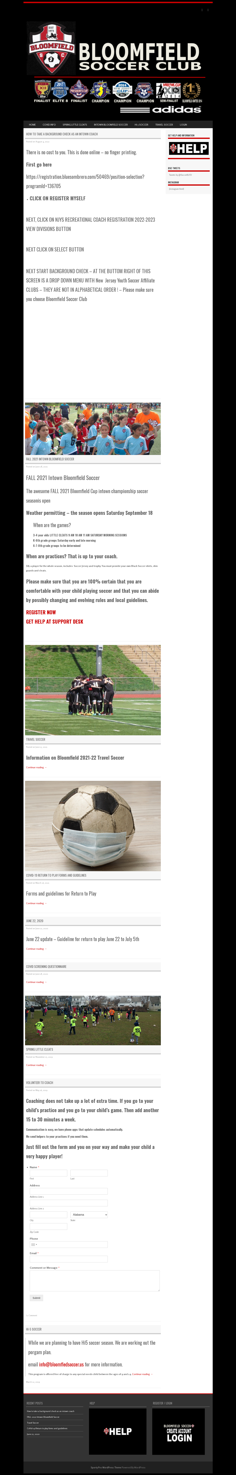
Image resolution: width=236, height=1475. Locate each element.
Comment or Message (45, 1267)
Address (35, 1185)
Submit (36, 1298)
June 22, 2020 (34, 920)
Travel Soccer (164, 124)
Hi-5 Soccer (141, 124)
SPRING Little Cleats (75, 124)
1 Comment (32, 1315)
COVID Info (49, 124)
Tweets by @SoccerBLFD (180, 175)
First (32, 1178)
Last (72, 1178)
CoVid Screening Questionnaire (46, 966)
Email (34, 1253)
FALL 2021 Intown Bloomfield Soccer (50, 459)
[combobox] (34, 1244)
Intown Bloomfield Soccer (111, 124)
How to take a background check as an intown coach (62, 134)
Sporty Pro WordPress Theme (106, 1467)
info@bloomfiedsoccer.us (61, 1364)
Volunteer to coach (39, 1082)
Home (32, 124)
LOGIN (183, 124)
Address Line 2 (37, 1208)
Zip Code (34, 1232)
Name (34, 1167)
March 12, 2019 (33, 1382)
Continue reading (36, 767)
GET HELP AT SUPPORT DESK (54, 621)
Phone (34, 1238)
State (72, 1220)
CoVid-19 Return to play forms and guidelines (56, 875)
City (31, 1220)
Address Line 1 (37, 1196)
